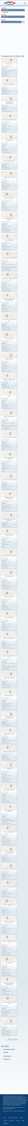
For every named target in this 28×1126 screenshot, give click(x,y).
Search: (3, 20)
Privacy (17, 1120)
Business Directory (13, 1117)
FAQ (23, 1120)
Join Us (5, 1120)
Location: (4, 14)
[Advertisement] (14, 38)
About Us (11, 1120)
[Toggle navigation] (25, 3)
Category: (4, 8)
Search (21, 1117)
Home (4, 1117)
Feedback (5, 1123)
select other (5, 12)
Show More (13, 1039)
